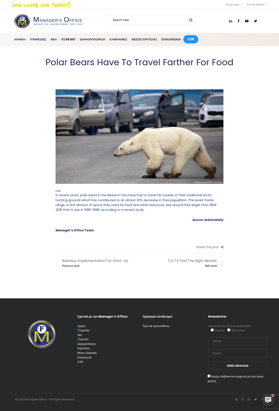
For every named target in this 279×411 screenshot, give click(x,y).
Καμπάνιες (83, 348)
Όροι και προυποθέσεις (156, 326)
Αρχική (81, 326)
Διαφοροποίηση (86, 344)
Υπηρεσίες (83, 330)
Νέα (79, 335)
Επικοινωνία (84, 357)
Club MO (82, 339)
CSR (58, 191)
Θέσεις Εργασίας (87, 353)
